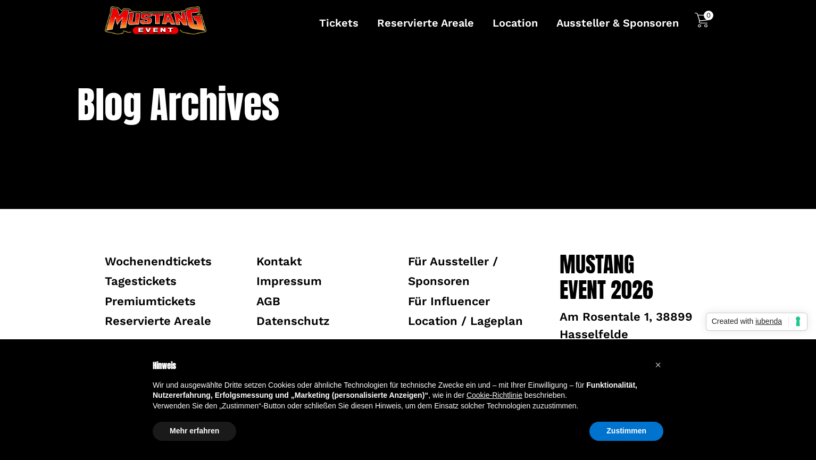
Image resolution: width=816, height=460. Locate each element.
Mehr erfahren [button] (194, 430)
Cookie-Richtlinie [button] (494, 395)
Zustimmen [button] (626, 430)
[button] (658, 364)
